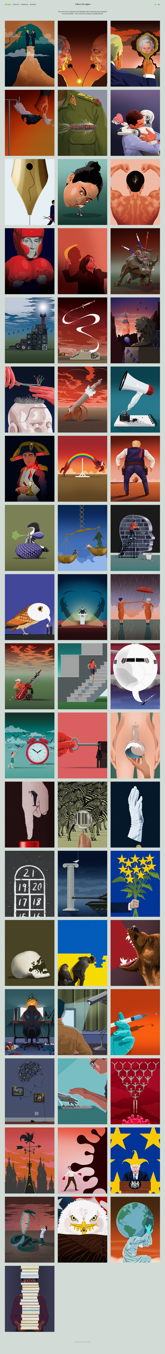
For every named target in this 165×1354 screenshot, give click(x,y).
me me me (33, 4)
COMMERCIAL (25, 4)
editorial (8, 4)
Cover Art (15, 4)
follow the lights (82, 4)
